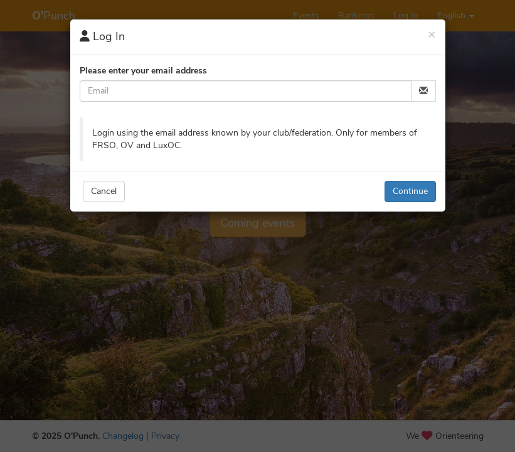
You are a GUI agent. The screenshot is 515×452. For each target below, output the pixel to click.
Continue (410, 191)
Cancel (104, 191)
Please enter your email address (143, 71)
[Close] (432, 34)
